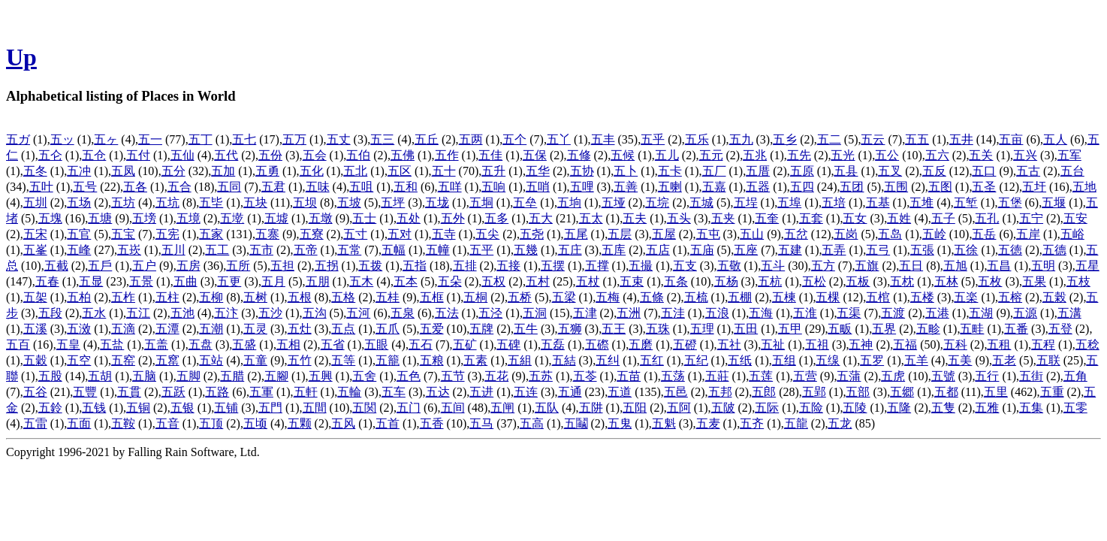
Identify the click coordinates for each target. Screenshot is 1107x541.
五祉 (773, 344)
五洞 (535, 313)
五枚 (990, 281)
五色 (409, 376)
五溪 (35, 328)
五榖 (1054, 297)
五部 (858, 391)
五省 (333, 344)
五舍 (364, 376)
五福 (905, 344)
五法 (447, 313)
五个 (514, 139)
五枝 (1078, 281)
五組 (520, 360)
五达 (438, 391)
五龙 (840, 423)
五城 (701, 202)
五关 (981, 155)
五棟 (784, 297)
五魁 (664, 423)
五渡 (893, 313)
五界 (884, 328)
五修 (579, 155)
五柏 (79, 297)
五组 (784, 360)
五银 (182, 407)
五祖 (817, 344)
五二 (829, 139)
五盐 (112, 344)
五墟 (276, 218)
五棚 (740, 297)
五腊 (232, 376)
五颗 (300, 423)
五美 (960, 360)
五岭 (934, 234)
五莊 (717, 376)
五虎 (893, 376)
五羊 (916, 360)
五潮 (211, 328)
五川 (173, 249)
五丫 (559, 139)
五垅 (437, 202)
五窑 (123, 360)
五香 (432, 423)
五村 (538, 281)
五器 (758, 186)
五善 (626, 186)
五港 (937, 313)
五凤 (123, 171)
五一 (150, 139)
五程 (1043, 344)
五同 (229, 186)
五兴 (1025, 155)
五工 (217, 249)
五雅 (987, 407)
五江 (138, 313)
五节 (453, 376)
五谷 (35, 391)
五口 (984, 171)
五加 (223, 171)
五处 (409, 218)
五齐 (752, 423)
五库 (614, 249)
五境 (188, 218)
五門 (270, 407)
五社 (729, 344)
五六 (937, 155)
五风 (343, 423)
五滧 (79, 328)
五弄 (834, 249)
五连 (526, 391)
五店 (658, 249)
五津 (585, 313)
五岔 (796, 234)
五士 (364, 218)
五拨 (370, 265)
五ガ (18, 139)
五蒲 (849, 376)
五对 (400, 234)
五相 (288, 344)
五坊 (123, 202)
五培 (834, 202)
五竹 (300, 360)
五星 (1087, 265)
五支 (685, 265)
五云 (873, 139)
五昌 (999, 265)
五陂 (723, 407)
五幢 (438, 249)
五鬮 (576, 423)
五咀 (361, 186)
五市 (261, 249)
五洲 (629, 313)
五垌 (481, 202)
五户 (144, 265)
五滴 (123, 328)
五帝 (306, 249)
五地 (1084, 186)
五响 (493, 186)
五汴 (226, 313)
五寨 (267, 234)
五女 (855, 218)
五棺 (878, 297)
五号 (85, 186)
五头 (679, 218)
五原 (802, 171)
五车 (394, 391)
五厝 (758, 171)
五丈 (339, 139)
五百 (18, 344)
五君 (273, 186)
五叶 (41, 186)
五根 (300, 297)
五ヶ (106, 139)
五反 (934, 171)
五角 (1075, 376)
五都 (946, 391)
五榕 (1010, 297)
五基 (878, 202)
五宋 (35, 234)
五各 (135, 186)
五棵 (828, 297)
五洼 (673, 313)
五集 (1031, 407)
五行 (987, 376)
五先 (799, 155)
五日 (911, 265)
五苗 (629, 376)
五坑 (167, 202)
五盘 (201, 344)
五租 (999, 344)
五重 (1052, 391)
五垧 (569, 202)
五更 (229, 281)
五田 (746, 328)
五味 (318, 186)
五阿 (679, 407)
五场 (79, 202)
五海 (761, 313)
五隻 (943, 407)
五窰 (167, 360)
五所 (238, 265)
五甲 (790, 328)
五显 (91, 281)
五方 (823, 265)
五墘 (232, 218)
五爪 (388, 328)
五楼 (922, 297)
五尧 (532, 234)
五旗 (867, 265)
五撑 (597, 265)
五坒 (211, 202)
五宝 (123, 234)
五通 (570, 391)
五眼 (376, 344)
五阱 (591, 407)
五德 (1054, 249)
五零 (1075, 407)
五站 (211, 360)
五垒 (525, 202)
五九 (741, 139)
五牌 (481, 328)
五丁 (201, 139)
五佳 (490, 155)
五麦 (708, 423)
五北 (355, 171)
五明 (1043, 265)
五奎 (767, 218)
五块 (255, 202)
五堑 (966, 202)
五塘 (100, 218)
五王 (614, 328)
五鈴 (50, 407)
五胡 (100, 376)
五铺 (226, 407)
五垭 (614, 202)
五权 (493, 281)
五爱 (432, 328)
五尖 (487, 234)
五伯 (358, 155)
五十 (444, 171)
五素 (475, 360)
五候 (623, 155)
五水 (94, 313)
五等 (343, 360)
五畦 (972, 328)
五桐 (475, 297)
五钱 (94, 407)
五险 (811, 407)
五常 (349, 249)
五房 (188, 265)
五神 (861, 344)
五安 (1075, 218)
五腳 (276, 376)
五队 (547, 407)
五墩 (321, 218)
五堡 (1010, 202)
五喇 (670, 186)
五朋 (318, 281)
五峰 (79, 249)
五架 (35, 297)
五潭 (167, 328)
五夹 (723, 218)
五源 (1025, 313)
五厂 (714, 171)
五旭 (955, 265)
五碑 (508, 344)
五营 (805, 376)
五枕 (902, 281)
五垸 (657, 202)
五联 (1048, 360)
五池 (182, 313)
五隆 (899, 407)
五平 (481, 249)
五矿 (465, 344)
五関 (364, 407)
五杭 (770, 281)
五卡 (670, 171)
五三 (382, 139)
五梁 (564, 297)
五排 (465, 265)
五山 (752, 234)
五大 (541, 218)
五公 (887, 155)
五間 (315, 407)
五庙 (702, 249)
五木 (361, 281)
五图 (940, 186)
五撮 (641, 265)
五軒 (306, 391)
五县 (846, 171)
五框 (432, 297)
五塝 (144, 218)
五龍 (796, 423)
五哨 (538, 186)
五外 (453, 218)
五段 (50, 313)
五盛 (244, 344)
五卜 (626, 171)
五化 (312, 171)
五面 (79, 423)
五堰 (1054, 202)
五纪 (696, 360)
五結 (564, 360)
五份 (270, 155)
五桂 (388, 297)
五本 (406, 281)
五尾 (576, 234)
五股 (50, 376)
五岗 (846, 234)
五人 (1055, 139)
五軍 (261, 391)
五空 (79, 360)
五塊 (50, 218)
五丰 (603, 139)
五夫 (635, 218)
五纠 (608, 360)
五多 (496, 218)
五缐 (828, 360)
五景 (141, 281)
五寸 (355, 234)
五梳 (696, 297)
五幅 (394, 249)
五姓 (899, 218)
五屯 (708, 234)
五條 (652, 297)
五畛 (928, 328)
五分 (173, 171)
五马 (481, 423)
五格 (343, 297)
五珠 (658, 328)
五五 (917, 139)
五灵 (255, 328)
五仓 (94, 155)
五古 (1028, 171)
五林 (946, 281)
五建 (790, 249)
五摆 (553, 265)
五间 (453, 407)
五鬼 (620, 423)
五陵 (855, 407)
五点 (343, 328)
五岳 (984, 234)
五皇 (68, 344)
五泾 (490, 313)
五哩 (582, 186)
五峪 (1072, 234)
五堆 (921, 202)
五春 (47, 281)
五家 (211, 234)
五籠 (388, 360)
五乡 (785, 139)
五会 (315, 155)
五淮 (805, 313)
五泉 (403, 313)
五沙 (270, 313)
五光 (843, 155)
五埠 (789, 202)
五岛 (890, 234)
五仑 (50, 155)
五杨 (726, 281)
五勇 (267, 171)
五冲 (79, 171)
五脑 (144, 376)
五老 (1004, 360)
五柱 (167, 297)
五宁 (1031, 218)
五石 (421, 344)
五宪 (167, 234)
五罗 (872, 360)
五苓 (585, 376)
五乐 (697, 139)
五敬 (729, 265)
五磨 (641, 344)
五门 (409, 407)
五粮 (432, 360)
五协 (582, 171)
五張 (922, 249)
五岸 (1028, 234)
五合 (179, 186)
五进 (481, 391)
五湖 (981, 313)
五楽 (966, 297)
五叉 (890, 171)
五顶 (211, 423)
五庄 (570, 249)
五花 (496, 376)
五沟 (315, 313)
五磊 (553, 344)
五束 (632, 281)
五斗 (773, 265)
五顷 (255, 423)
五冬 (35, 171)
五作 (447, 155)
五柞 (123, 297)
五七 (244, 139)
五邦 (720, 391)
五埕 (746, 202)
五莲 (761, 376)
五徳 (1010, 249)
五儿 (667, 155)
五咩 (450, 186)
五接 (508, 265)
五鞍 (123, 423)
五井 (961, 139)
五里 (996, 391)
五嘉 (714, 186)
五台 (1072, 171)
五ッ (62, 139)
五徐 (966, 249)
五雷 (35, 423)
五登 (1060, 328)
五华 (538, 171)
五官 (79, 234)
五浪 (717, 313)
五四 (802, 186)
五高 (532, 423)
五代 (226, 155)
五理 (702, 328)
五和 (406, 186)
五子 (943, 218)
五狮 (570, 328)
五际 (767, 407)
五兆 (755, 155)
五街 (1031, 376)
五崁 (129, 249)
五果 (1034, 281)
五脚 (188, 376)
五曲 (185, 281)
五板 (858, 281)
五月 (273, 281)
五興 (321, 376)
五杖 (588, 281)
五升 (493, 171)
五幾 (526, 249)
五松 (814, 281)
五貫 (129, 391)
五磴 (685, 344)
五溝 (1069, 313)
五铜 (138, 407)
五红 (652, 360)
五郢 (814, 391)
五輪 (349, 391)
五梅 (608, 297)
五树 (255, 297)
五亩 (1011, 139)
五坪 (393, 202)
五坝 (305, 202)
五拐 (327, 265)
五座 (746, 249)
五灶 (300, 328)
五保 (535, 155)
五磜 (597, 344)
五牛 (526, 328)
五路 (217, 391)
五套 (811, 218)
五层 (620, 234)
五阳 (635, 407)
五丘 (427, 139)
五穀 (35, 360)
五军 (1069, 155)
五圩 (1034, 186)
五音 (167, 423)
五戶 (100, 265)
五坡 (349, 202)
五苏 (541, 376)
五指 (415, 265)
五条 (676, 281)
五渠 (849, 313)
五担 (282, 265)
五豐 (85, 391)
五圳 (35, 202)
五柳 (211, 297)
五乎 (653, 139)
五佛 (403, 155)
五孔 (987, 218)
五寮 (312, 234)
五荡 (673, 376)
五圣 (984, 186)
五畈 (840, 328)
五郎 (764, 391)
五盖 (156, 344)
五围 (896, 186)
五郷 (902, 391)
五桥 (520, 297)
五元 (711, 155)
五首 (388, 423)
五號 (943, 376)
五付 (138, 155)
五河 (358, 313)
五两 (471, 139)
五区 (400, 171)
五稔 (1087, 344)
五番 (1016, 328)
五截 (56, 265)
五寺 (444, 234)
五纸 (740, 360)
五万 (294, 139)
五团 (852, 186)
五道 (620, 391)
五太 (591, 218)
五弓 (878, 249)
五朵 (450, 281)
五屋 (664, 234)
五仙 (182, 155)
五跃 (173, 391)
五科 (955, 344)
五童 (255, 360)
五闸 (502, 407)
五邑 (676, 391)
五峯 (35, 249)
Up (21, 57)
